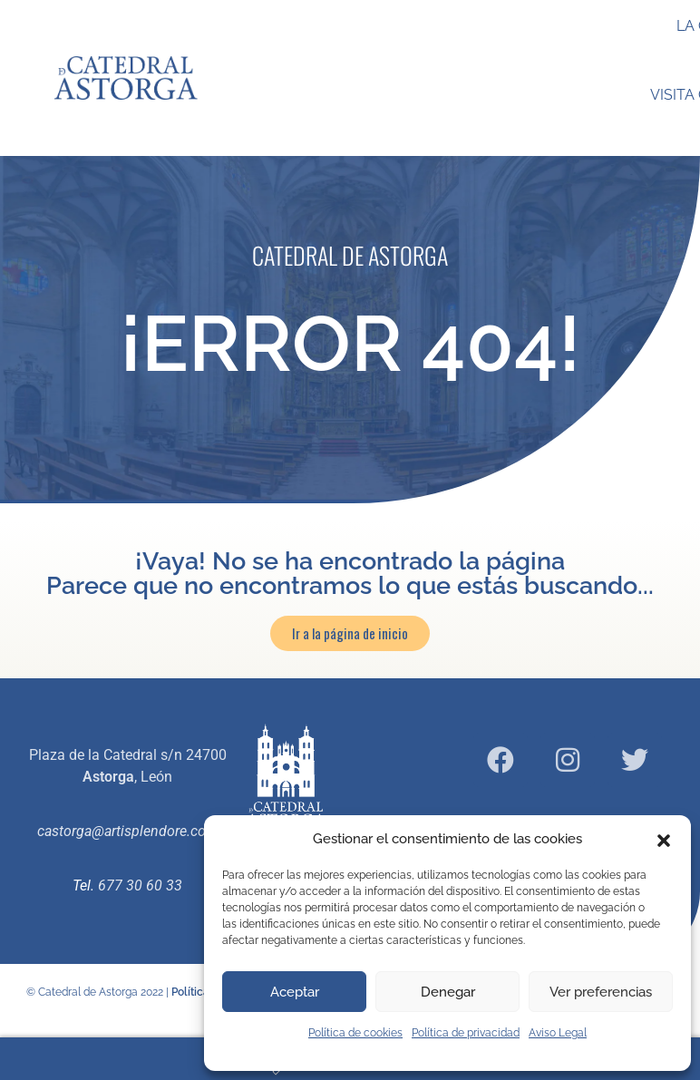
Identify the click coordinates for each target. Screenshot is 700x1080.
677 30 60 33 (140, 885)
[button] (664, 839)
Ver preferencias (600, 992)
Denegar (448, 992)
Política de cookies (355, 1032)
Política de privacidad (466, 1032)
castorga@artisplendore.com (128, 831)
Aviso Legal (558, 1032)
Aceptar (294, 992)
